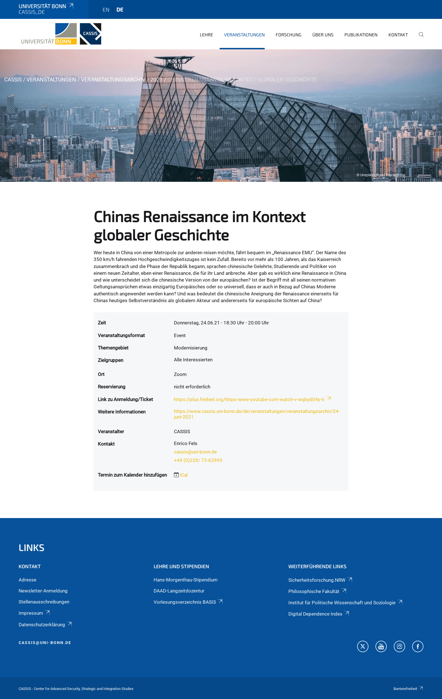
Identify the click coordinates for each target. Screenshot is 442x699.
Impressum (35, 613)
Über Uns (322, 34)
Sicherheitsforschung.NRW (320, 580)
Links (32, 547)
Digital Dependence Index (319, 614)
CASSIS (13, 79)
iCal (184, 475)
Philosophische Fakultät (317, 591)
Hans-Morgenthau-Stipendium (186, 580)
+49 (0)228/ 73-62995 (198, 460)
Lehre (206, 34)
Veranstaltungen (244, 34)
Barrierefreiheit (408, 689)
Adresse (27, 580)
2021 (156, 79)
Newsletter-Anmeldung (43, 591)
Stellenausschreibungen (44, 602)
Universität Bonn (46, 6)
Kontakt (398, 34)
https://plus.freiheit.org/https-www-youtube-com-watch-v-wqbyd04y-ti (253, 399)
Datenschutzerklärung (46, 624)
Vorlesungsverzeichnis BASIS (189, 602)
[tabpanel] (221, 115)
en (106, 9)
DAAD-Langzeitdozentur (179, 591)
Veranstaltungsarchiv (113, 79)
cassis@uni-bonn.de (195, 452)
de (119, 9)
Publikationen (360, 34)
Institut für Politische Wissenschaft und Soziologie (345, 602)
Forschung (288, 34)
